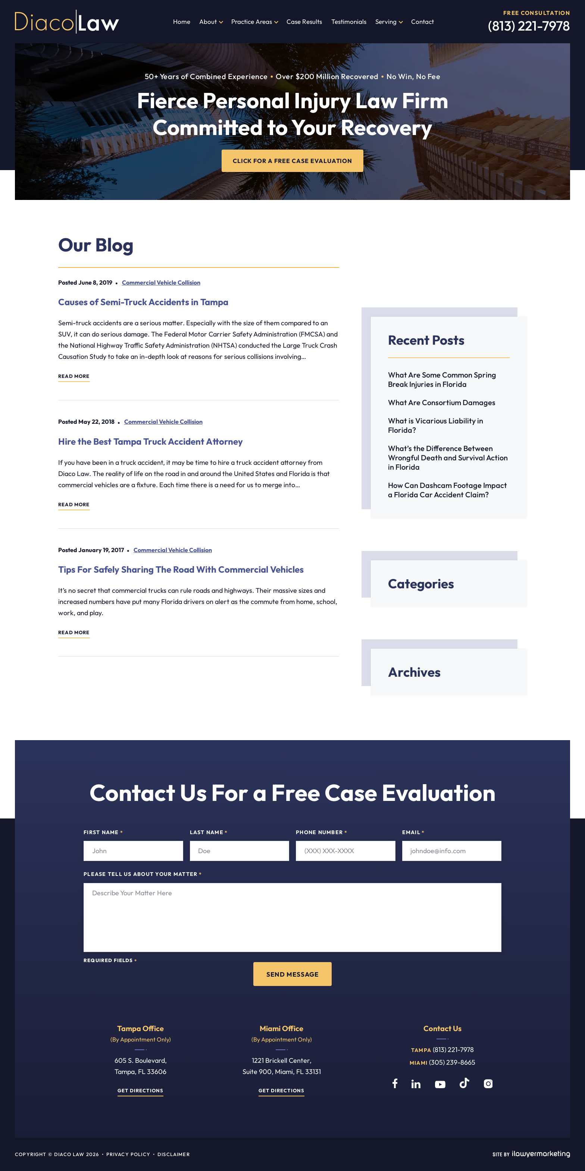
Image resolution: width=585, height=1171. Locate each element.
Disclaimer (173, 1155)
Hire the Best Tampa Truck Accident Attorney (150, 441)
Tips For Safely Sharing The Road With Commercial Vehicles (181, 569)
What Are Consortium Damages (441, 402)
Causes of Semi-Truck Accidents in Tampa (143, 301)
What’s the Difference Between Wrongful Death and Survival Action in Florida (448, 458)
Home (181, 21)
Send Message (292, 974)
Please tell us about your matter (143, 875)
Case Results (304, 21)
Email (413, 833)
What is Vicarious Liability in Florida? (435, 425)
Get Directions (140, 1090)
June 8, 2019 (95, 282)
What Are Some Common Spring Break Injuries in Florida (442, 379)
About (208, 21)
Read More (74, 376)
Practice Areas (251, 21)
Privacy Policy (128, 1155)
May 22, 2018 (96, 422)
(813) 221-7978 (529, 25)
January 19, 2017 (101, 550)
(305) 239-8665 (452, 1062)
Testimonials (348, 21)
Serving (386, 21)
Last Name (209, 833)
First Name (103, 833)
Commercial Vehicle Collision (161, 282)
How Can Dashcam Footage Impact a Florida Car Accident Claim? (447, 489)
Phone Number (321, 833)
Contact (422, 21)
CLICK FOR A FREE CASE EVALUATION (293, 160)
